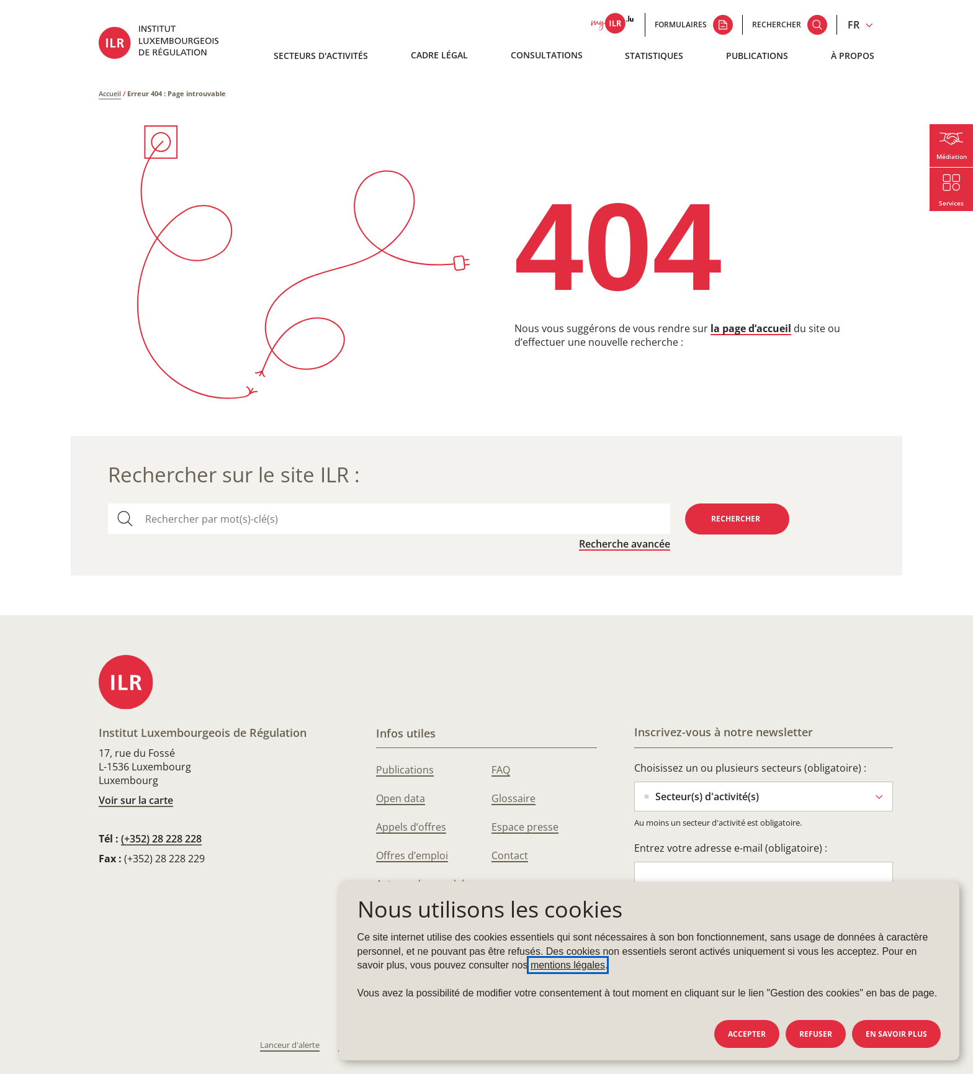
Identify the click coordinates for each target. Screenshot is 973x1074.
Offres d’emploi (412, 855)
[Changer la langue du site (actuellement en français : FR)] (860, 25)
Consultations (547, 55)
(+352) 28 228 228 (161, 839)
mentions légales (568, 965)
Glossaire (513, 798)
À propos (852, 55)
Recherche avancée (624, 544)
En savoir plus (896, 1034)
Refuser (815, 1034)
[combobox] (402, 518)
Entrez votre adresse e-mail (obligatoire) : (730, 848)
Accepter (747, 1034)
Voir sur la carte (136, 800)
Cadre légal (439, 55)
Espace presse (524, 827)
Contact (509, 855)
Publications (757, 55)
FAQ (500, 770)
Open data (400, 798)
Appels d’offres (411, 827)
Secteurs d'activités (321, 55)
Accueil (110, 93)
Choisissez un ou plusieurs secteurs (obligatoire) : (750, 768)
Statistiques (654, 55)
